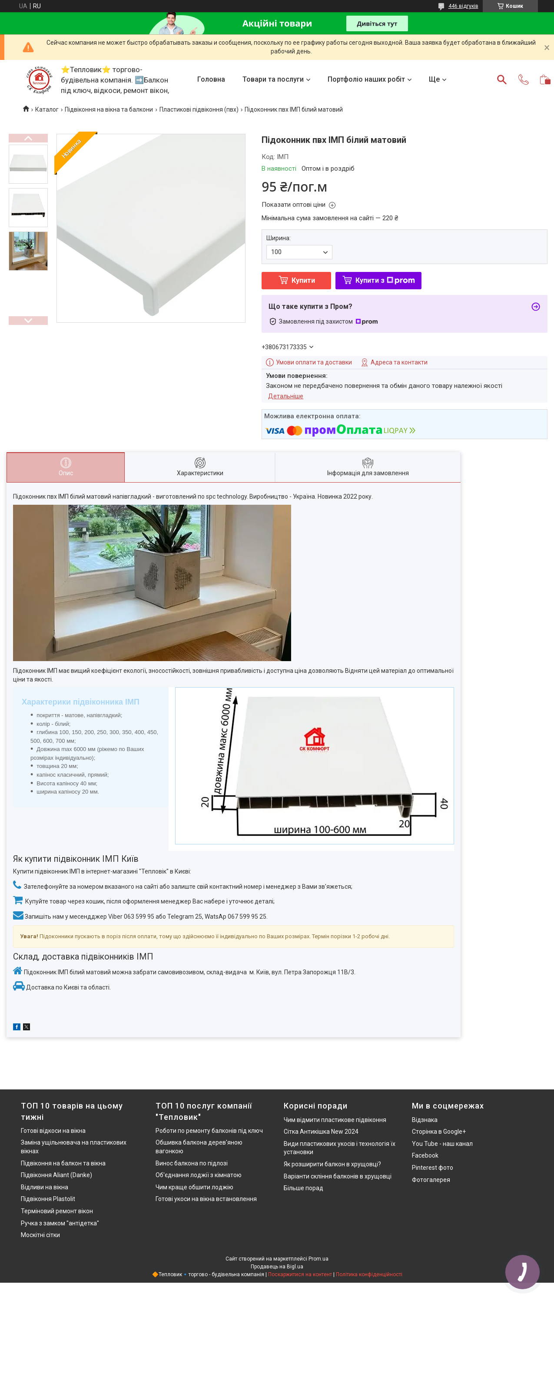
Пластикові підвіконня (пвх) (199, 109)
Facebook (425, 1155)
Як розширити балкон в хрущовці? (332, 1164)
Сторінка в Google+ (439, 1131)
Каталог (47, 109)
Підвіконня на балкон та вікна (63, 1163)
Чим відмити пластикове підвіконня (335, 1119)
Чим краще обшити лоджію (194, 1187)
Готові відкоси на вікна (53, 1130)
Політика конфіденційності (369, 1274)
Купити (303, 280)
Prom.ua (318, 1259)
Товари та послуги (273, 79)
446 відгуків (463, 6)
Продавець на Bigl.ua (277, 1267)
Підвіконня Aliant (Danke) (56, 1175)
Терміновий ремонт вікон (57, 1211)
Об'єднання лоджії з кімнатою (199, 1175)
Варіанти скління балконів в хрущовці (337, 1176)
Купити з (385, 280)
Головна (211, 79)
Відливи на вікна (44, 1187)
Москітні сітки (40, 1234)
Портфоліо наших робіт (366, 79)
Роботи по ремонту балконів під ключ (209, 1130)
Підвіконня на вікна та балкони (109, 109)
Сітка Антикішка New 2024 (321, 1131)
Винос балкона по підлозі (192, 1163)
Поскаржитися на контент (300, 1274)
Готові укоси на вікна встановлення (206, 1198)
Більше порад (303, 1188)
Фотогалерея (431, 1179)
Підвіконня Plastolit (48, 1198)
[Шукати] (502, 79)
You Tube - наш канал (442, 1143)
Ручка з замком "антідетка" (60, 1223)
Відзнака (425, 1119)
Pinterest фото (432, 1167)
